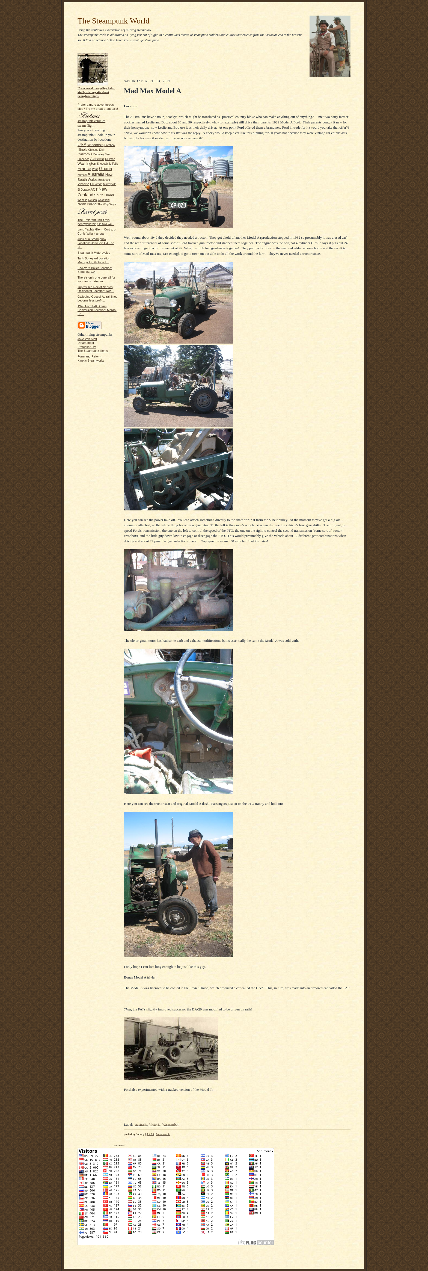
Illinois (82, 149)
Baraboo (109, 145)
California (85, 154)
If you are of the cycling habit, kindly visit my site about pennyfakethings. (96, 90)
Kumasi (82, 174)
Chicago (93, 149)
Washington (87, 163)
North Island (87, 204)
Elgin (102, 149)
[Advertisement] (94, 445)
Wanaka (82, 200)
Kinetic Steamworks (91, 360)
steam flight (86, 125)
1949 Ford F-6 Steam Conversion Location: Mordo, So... (97, 310)
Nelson (92, 200)
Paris (95, 169)
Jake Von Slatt (87, 339)
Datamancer (86, 342)
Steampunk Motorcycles (94, 252)
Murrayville (109, 184)
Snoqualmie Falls (107, 163)
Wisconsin (95, 145)
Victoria (83, 184)
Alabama (97, 159)
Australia (95, 174)
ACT (94, 189)
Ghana (105, 168)
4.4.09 (150, 1134)
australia (141, 1124)
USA (82, 144)
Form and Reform (90, 356)
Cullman (110, 159)
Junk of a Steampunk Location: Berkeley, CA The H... (96, 243)
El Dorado (96, 184)
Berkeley (98, 154)
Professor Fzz (87, 346)
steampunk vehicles (91, 121)
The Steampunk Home (93, 350)
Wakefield (104, 200)
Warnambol (170, 1124)
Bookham (104, 179)
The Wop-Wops (106, 204)
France (84, 168)
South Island (104, 195)
